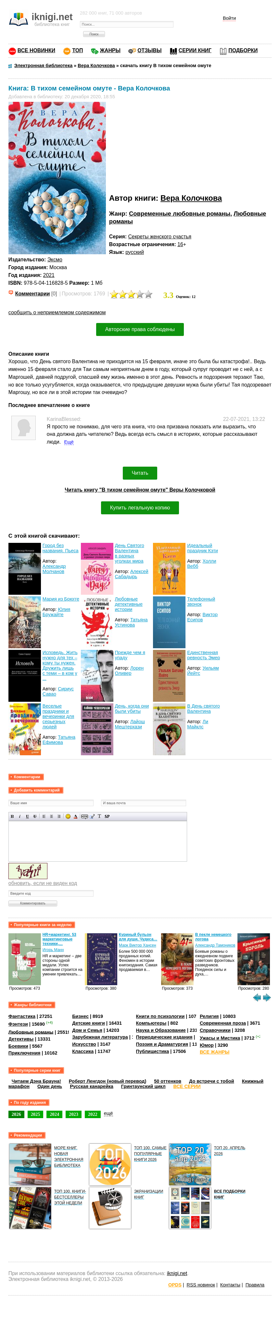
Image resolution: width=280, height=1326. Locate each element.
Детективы (21, 1039)
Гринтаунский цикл (143, 1086)
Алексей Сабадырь (131, 574)
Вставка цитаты (92, 816)
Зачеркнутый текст (35, 816)
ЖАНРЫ (110, 50)
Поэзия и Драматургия (162, 1044)
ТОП (77, 50)
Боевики (18, 1046)
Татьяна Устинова (131, 622)
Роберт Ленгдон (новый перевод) (107, 1081)
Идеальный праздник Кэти (202, 548)
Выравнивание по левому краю (44, 816)
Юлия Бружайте (56, 612)
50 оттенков (167, 1081)
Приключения (24, 1053)
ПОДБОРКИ (243, 50)
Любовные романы (31, 1031)
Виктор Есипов (202, 617)
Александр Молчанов (54, 569)
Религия (209, 1016)
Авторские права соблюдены (140, 329)
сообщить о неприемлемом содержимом (57, 312)
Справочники (215, 1030)
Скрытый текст (84, 816)
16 (180, 244)
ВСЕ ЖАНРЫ (214, 1052)
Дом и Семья (87, 1030)
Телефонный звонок (201, 601)
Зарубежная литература (100, 1037)
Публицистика (152, 1051)
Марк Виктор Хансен (137, 945)
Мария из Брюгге (61, 599)
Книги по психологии (160, 1016)
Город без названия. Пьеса (61, 548)
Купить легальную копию (140, 507)
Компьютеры (151, 1023)
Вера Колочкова (191, 198)
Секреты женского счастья (159, 236)
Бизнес (80, 1016)
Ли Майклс (197, 724)
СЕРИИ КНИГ (195, 50)
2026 (16, 1114)
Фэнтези (18, 1024)
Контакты (230, 1284)
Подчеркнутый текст (27, 816)
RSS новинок (201, 1284)
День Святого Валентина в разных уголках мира (129, 553)
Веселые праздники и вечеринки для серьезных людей (58, 716)
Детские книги (88, 1023)
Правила (255, 1284)
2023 (73, 1114)
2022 (92, 1114)
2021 (49, 275)
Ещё (69, 442)
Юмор (207, 1045)
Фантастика (21, 1016)
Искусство (84, 1044)
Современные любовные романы (179, 213)
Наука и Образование (161, 1030)
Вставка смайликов (68, 816)
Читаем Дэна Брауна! (36, 1081)
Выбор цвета (75, 816)
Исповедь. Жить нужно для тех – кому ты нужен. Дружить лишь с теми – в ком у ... (60, 665)
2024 (54, 1114)
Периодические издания (164, 1037)
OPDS (175, 1284)
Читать (140, 473)
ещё (108, 1113)
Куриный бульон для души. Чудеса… (138, 936)
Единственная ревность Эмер (203, 655)
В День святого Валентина (203, 708)
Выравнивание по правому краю (59, 816)
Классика (83, 1051)
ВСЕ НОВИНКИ (36, 50)
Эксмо (54, 259)
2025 (35, 1114)
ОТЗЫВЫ (149, 50)
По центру (51, 816)
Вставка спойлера (107, 816)
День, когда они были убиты (132, 708)
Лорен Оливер (129, 670)
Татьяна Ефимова (59, 740)
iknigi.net (177, 1273)
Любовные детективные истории (129, 604)
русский (134, 252)
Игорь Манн (53, 950)
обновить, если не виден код (42, 883)
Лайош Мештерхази (130, 724)
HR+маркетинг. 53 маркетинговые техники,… (59, 939)
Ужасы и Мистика (220, 1038)
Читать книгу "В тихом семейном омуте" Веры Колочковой (140, 490)
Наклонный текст (20, 816)
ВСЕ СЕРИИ (187, 1086)
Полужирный (12, 816)
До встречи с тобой (211, 1081)
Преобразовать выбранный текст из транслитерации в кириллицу (99, 816)
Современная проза (223, 1023)
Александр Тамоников (215, 945)
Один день (49, 1086)
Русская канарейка (91, 1086)
